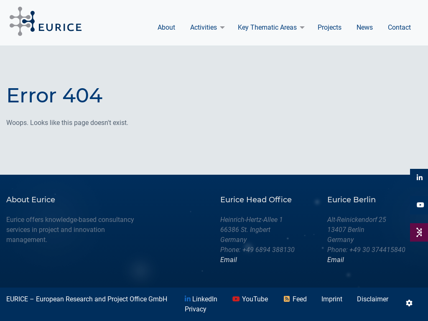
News (365, 27)
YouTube (250, 299)
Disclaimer (372, 299)
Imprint (331, 299)
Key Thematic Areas (267, 27)
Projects (329, 27)
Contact (399, 27)
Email (228, 260)
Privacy (195, 309)
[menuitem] (166, 27)
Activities (203, 27)
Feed (295, 299)
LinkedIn (201, 299)
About (166, 27)
